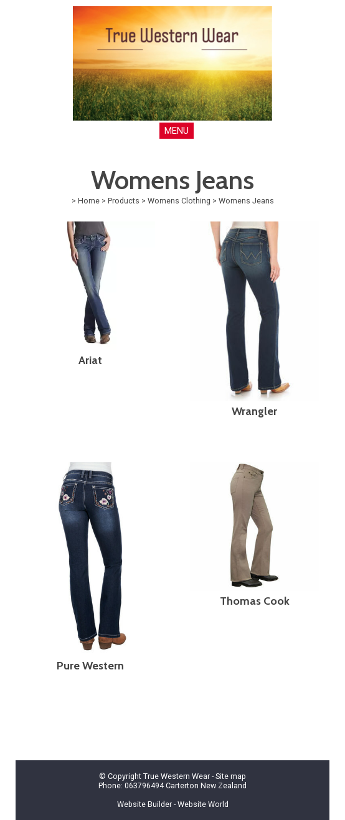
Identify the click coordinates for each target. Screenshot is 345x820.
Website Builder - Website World (173, 804)
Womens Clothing (179, 200)
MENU (176, 130)
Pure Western (90, 666)
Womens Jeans (246, 200)
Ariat (90, 360)
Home (89, 200)
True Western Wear (176, 776)
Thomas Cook (255, 601)
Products (123, 200)
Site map (230, 776)
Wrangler (254, 411)
